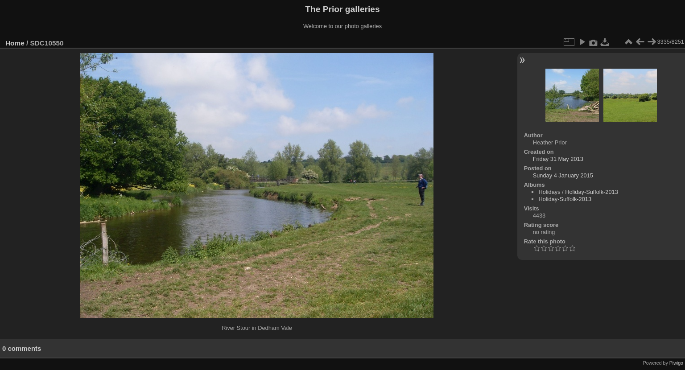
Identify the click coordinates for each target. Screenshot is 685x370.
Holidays (549, 192)
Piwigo (676, 363)
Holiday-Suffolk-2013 (591, 192)
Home (15, 43)
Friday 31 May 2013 (558, 159)
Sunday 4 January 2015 (563, 175)
